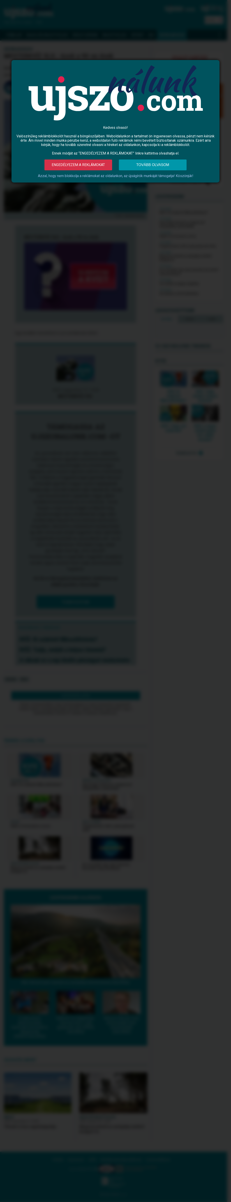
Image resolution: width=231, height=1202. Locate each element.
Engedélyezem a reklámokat (78, 165)
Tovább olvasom (152, 165)
